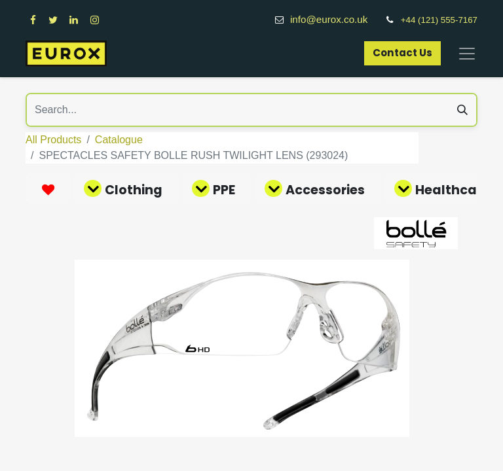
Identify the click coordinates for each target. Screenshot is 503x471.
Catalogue (119, 139)
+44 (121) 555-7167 (439, 20)
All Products (53, 139)
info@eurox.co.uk (336, 19)
